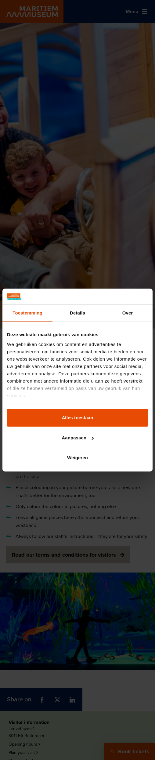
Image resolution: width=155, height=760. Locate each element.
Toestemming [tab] (27, 312)
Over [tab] (127, 312)
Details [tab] (77, 312)
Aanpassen (78, 437)
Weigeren (77, 457)
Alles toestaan (77, 417)
